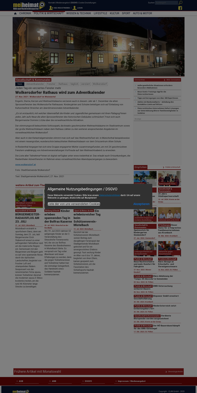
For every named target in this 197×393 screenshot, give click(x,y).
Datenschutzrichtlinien (109, 195)
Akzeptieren (141, 204)
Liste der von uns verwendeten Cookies (74, 204)
